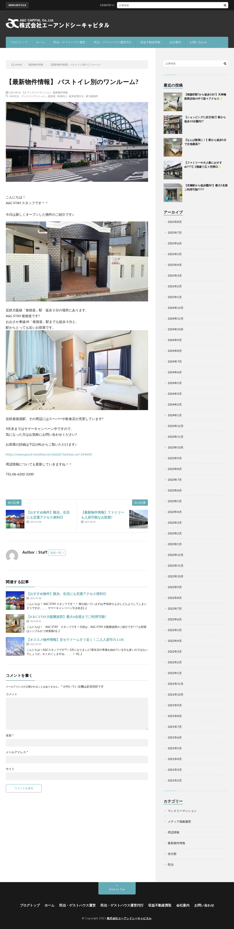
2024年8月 (175, 350)
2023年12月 (175, 426)
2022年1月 (175, 673)
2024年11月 (175, 318)
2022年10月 (175, 576)
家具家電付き (76, 96)
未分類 (172, 853)
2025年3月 (175, 275)
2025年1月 (175, 297)
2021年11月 (175, 683)
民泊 (171, 864)
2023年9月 (175, 458)
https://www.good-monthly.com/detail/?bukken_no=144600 (49, 454)
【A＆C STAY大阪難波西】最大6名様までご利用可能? (66, 617)
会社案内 (175, 42)
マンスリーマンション (39, 92)
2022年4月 (175, 640)
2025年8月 (175, 222)
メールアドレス (17, 752)
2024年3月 (175, 393)
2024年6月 (175, 372)
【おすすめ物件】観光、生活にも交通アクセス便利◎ (66, 594)
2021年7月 (175, 726)
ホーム (40, 42)
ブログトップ (18, 42)
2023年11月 (175, 436)
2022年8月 (175, 598)
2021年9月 (175, 705)
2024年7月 (175, 361)
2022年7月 (175, 608)
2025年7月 (175, 232)
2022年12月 (175, 555)
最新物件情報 (60, 92)
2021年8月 (175, 716)
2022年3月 (175, 651)
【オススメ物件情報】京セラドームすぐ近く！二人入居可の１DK (75, 639)
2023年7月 (175, 479)
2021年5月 (175, 748)
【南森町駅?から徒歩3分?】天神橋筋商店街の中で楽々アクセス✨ (139, 5)
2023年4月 (175, 512)
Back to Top (117, 889)
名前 (10, 735)
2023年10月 (175, 447)
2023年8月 (175, 469)
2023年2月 (175, 533)
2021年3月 (175, 769)
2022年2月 (175, 662)
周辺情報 (173, 832)
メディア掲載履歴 (179, 821)
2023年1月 (175, 544)
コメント (11, 694)
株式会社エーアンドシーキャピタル (129, 918)
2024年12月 (175, 307)
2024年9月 (175, 340)
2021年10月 (175, 694)
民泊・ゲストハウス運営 (69, 42)
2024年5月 (175, 383)
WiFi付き (14, 96)
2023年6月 (175, 490)
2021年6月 (175, 737)
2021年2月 (175, 780)
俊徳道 (51, 96)
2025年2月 (175, 286)
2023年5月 (175, 501)
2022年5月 (175, 630)
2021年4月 (175, 759)
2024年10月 (175, 329)
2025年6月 (175, 243)
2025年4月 (175, 264)
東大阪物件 (92, 96)
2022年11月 (175, 565)
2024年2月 (175, 404)
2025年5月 (175, 254)
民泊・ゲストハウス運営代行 (113, 42)
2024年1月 (175, 415)
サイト (10, 768)
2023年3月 (175, 522)
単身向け (62, 96)
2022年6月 (175, 619)
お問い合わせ (198, 42)
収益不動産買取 (150, 42)
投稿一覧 (55, 552)
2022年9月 (175, 587)
